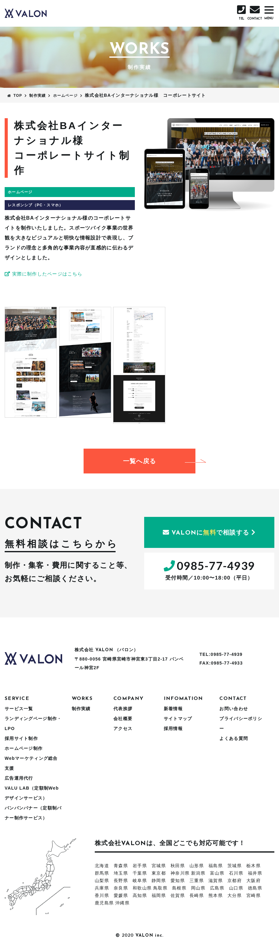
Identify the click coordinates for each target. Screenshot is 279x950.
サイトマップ (178, 718)
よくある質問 (233, 738)
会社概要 (122, 718)
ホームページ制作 (24, 748)
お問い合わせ (233, 708)
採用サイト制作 (21, 738)
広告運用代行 (19, 778)
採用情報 (173, 728)
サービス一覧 (19, 708)
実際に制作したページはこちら (46, 273)
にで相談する (209, 532)
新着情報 (173, 708)
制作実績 (81, 708)
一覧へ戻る (159, 461)
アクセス (122, 728)
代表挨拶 (122, 708)
